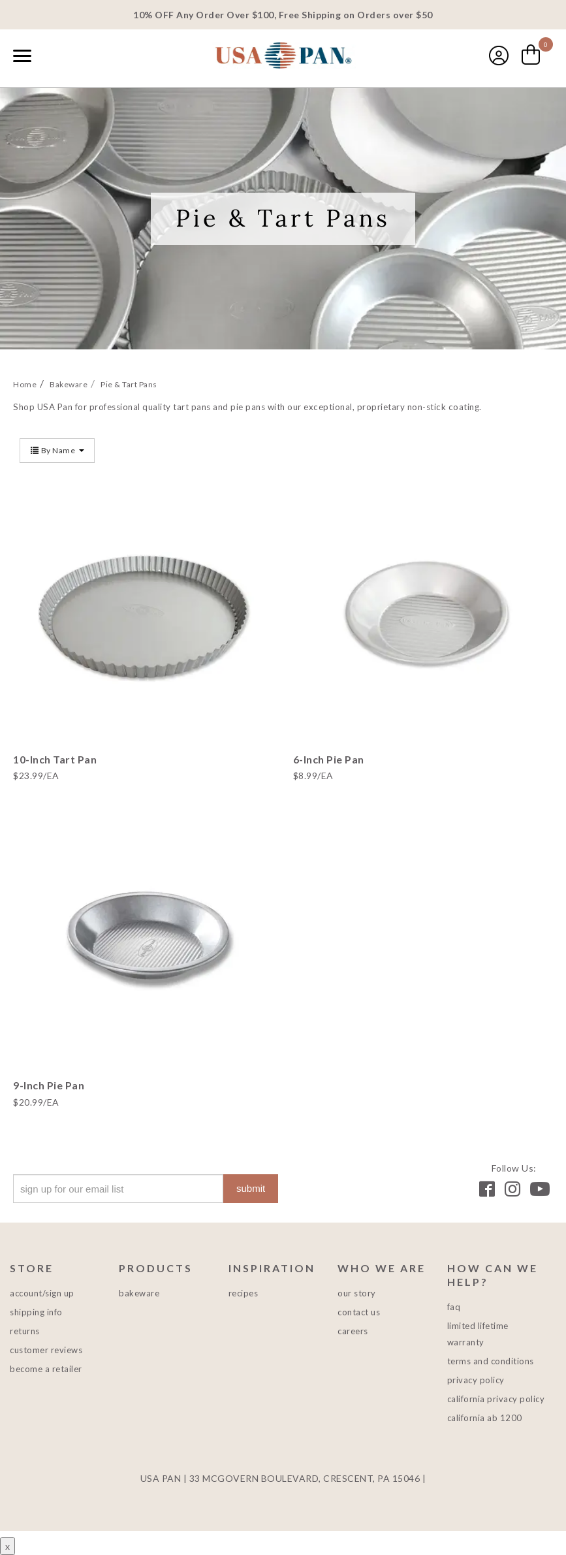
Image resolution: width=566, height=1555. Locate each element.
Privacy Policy (476, 1380)
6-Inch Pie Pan (328, 759)
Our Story (357, 1293)
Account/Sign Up (42, 1293)
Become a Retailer (46, 1369)
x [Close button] (7, 1546)
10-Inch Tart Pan (55, 759)
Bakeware (139, 1293)
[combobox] (52, 57)
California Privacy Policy (496, 1399)
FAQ (454, 1307)
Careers (353, 1331)
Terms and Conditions (490, 1361)
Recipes (243, 1293)
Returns (25, 1331)
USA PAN (283, 56)
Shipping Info (36, 1312)
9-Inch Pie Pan (48, 1085)
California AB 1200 (484, 1418)
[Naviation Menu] (22, 55)
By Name (57, 450)
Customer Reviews (46, 1350)
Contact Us (359, 1312)
